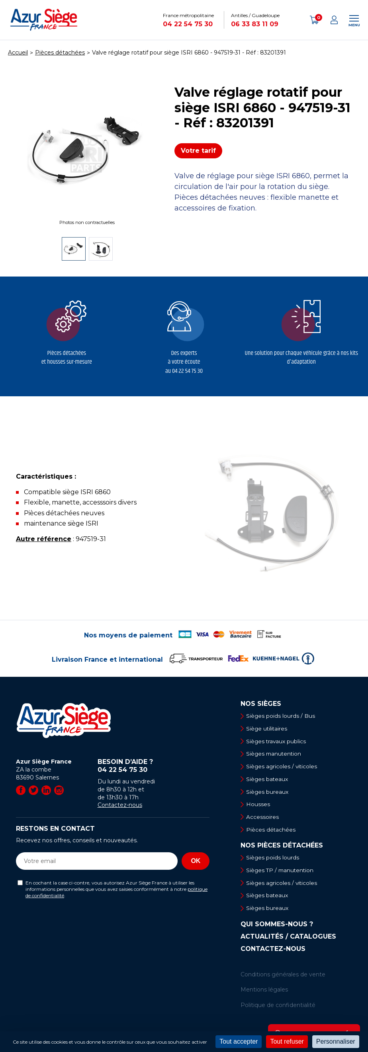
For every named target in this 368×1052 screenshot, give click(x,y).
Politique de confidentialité (278, 1007)
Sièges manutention (275, 754)
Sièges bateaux (268, 779)
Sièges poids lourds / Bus (281, 715)
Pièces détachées (272, 831)
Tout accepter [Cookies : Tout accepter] (238, 1041)
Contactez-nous (120, 804)
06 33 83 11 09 (254, 24)
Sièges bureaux (268, 793)
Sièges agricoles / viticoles (283, 767)
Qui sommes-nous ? (277, 927)
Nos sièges (261, 704)
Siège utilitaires (268, 729)
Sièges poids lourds (273, 859)
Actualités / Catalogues (288, 939)
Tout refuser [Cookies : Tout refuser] (286, 1041)
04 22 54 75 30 (188, 24)
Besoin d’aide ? (154, 766)
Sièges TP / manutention (282, 872)
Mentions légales (264, 992)
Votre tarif (198, 150)
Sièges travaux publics (277, 741)
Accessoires (263, 818)
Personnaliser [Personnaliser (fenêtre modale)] (335, 1041)
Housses (259, 805)
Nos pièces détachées (282, 847)
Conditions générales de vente (283, 977)
